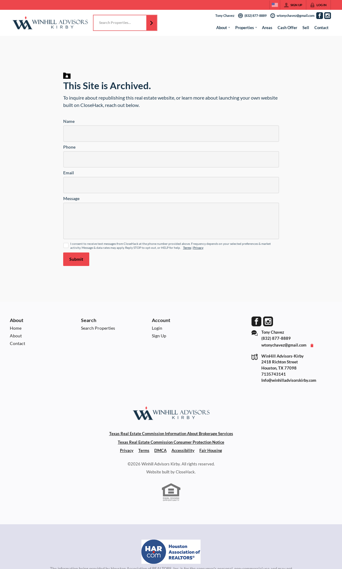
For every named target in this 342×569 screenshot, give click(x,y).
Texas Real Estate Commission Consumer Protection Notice (171, 442)
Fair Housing (210, 450)
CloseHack (185, 471)
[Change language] (275, 5)
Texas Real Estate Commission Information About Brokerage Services (171, 433)
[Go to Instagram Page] (327, 15)
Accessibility (182, 450)
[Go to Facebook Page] (319, 15)
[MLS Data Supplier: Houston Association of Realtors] (171, 552)
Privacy (198, 247)
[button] (151, 22)
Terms (187, 247)
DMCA (160, 450)
